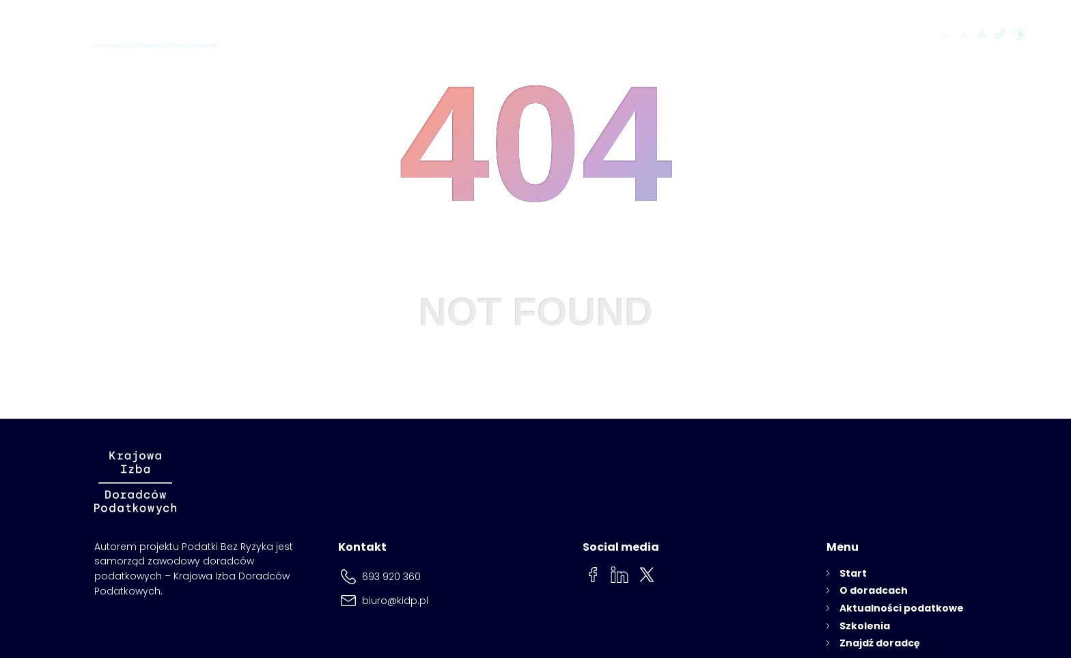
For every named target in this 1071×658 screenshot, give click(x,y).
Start (853, 573)
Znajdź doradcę (873, 35)
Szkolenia (776, 35)
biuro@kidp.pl (395, 600)
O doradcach (567, 35)
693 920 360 (391, 577)
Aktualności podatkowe (676, 35)
